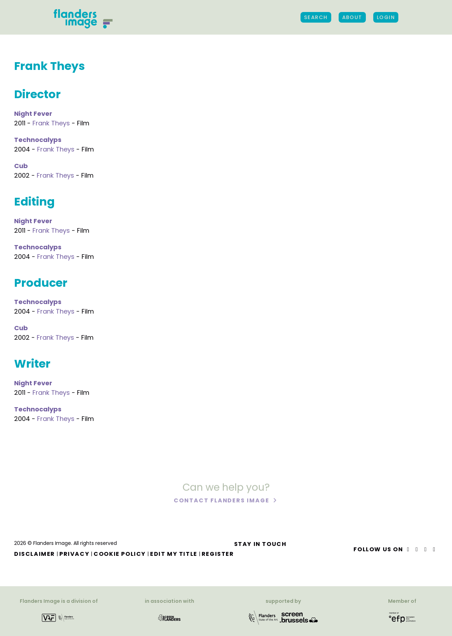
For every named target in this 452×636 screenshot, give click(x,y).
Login (386, 17)
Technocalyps (37, 139)
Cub (21, 165)
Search (316, 17)
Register (218, 554)
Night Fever (33, 113)
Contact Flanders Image (222, 501)
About (352, 17)
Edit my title (173, 554)
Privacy (74, 554)
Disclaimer (34, 554)
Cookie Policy (120, 554)
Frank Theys (51, 123)
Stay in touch (260, 544)
